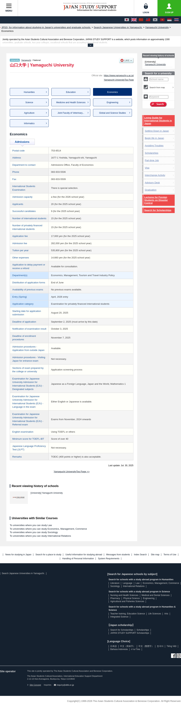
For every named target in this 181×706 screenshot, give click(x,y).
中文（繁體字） (146, 646)
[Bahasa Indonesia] (169, 20)
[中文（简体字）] (141, 20)
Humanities (29, 92)
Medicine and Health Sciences (70, 102)
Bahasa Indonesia (119, 649)
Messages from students (118, 554)
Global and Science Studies (112, 113)
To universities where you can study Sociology (34, 532)
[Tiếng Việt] (162, 20)
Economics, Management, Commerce (161, 583)
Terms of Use (169, 554)
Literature (114, 583)
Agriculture (29, 113)
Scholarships (151, 153)
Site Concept (34, 685)
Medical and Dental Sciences (156, 595)
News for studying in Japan (18, 554)
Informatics (29, 123)
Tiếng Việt (171, 646)
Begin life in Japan (154, 138)
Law (138, 583)
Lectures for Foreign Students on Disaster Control (156, 200)
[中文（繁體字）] (148, 20)
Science (29, 102)
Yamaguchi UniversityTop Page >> (71, 471)
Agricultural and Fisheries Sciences (127, 601)
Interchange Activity (155, 175)
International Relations (133, 586)
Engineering (112, 102)
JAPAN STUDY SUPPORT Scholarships (129, 633)
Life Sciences (154, 613)
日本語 (113, 646)
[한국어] (155, 20)
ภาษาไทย (135, 649)
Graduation (150, 189)
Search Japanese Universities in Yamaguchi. (23, 573)
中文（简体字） (127, 646)
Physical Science (131, 598)
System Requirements (108, 558)
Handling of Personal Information (78, 558)
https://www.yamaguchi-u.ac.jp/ (119, 75)
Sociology (115, 586)
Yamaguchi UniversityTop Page (119, 80)
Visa (147, 167)
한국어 (160, 646)
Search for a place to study (48, 554)
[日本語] (126, 20)
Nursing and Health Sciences (124, 595)
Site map (155, 554)
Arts (166, 613)
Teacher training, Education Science (127, 613)
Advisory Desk (152, 182)
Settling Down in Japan (157, 131)
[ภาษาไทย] (176, 20)
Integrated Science (119, 616)
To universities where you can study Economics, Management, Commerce (48, 528)
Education (71, 92)
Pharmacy (115, 598)
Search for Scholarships (157, 210)
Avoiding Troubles (154, 145)
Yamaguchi (26, 60)
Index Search (140, 554)
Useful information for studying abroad (83, 554)
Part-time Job (152, 160)
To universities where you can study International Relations (40, 536)
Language (127, 583)
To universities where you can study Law (31, 525)
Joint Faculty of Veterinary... (71, 113)
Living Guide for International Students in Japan (158, 120)
